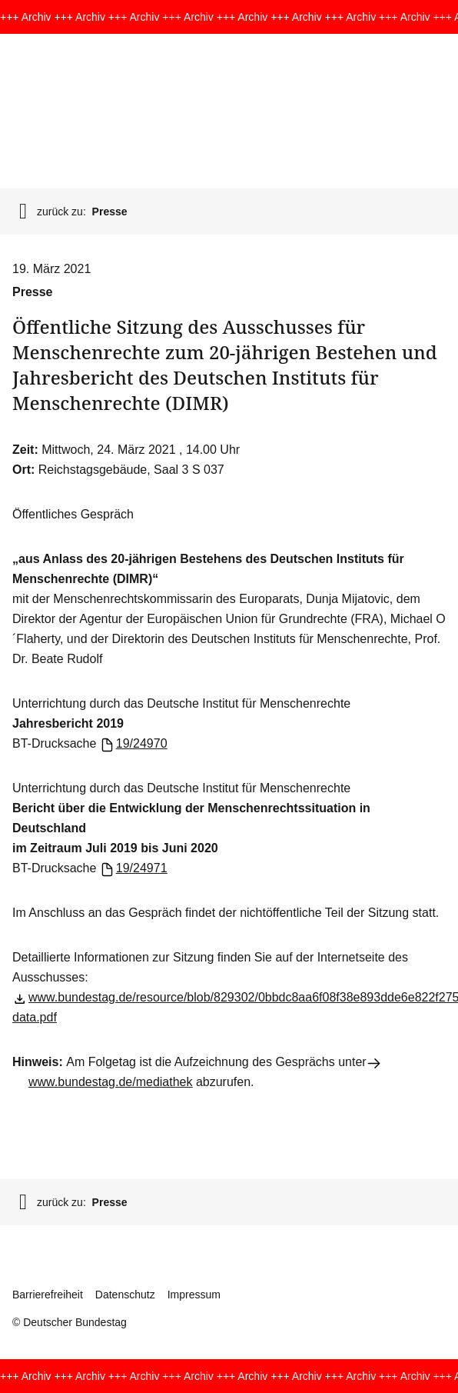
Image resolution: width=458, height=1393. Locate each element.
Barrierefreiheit (47, 1294)
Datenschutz (125, 1294)
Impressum (194, 1294)
